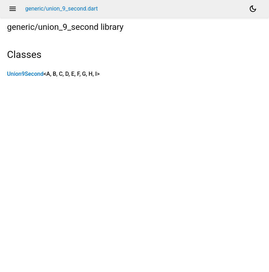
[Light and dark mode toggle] (252, 8)
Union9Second (25, 74)
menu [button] (12, 9)
